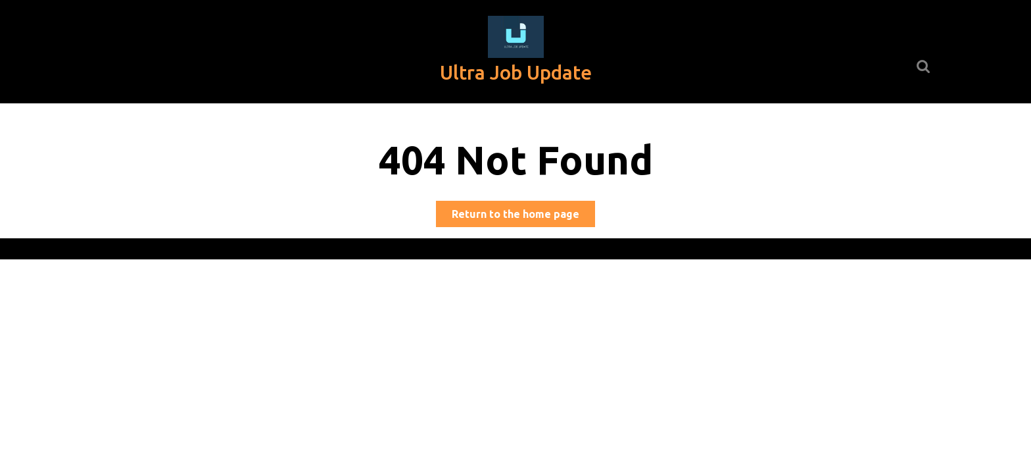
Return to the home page (523, 216)
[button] (516, 37)
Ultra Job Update (516, 72)
